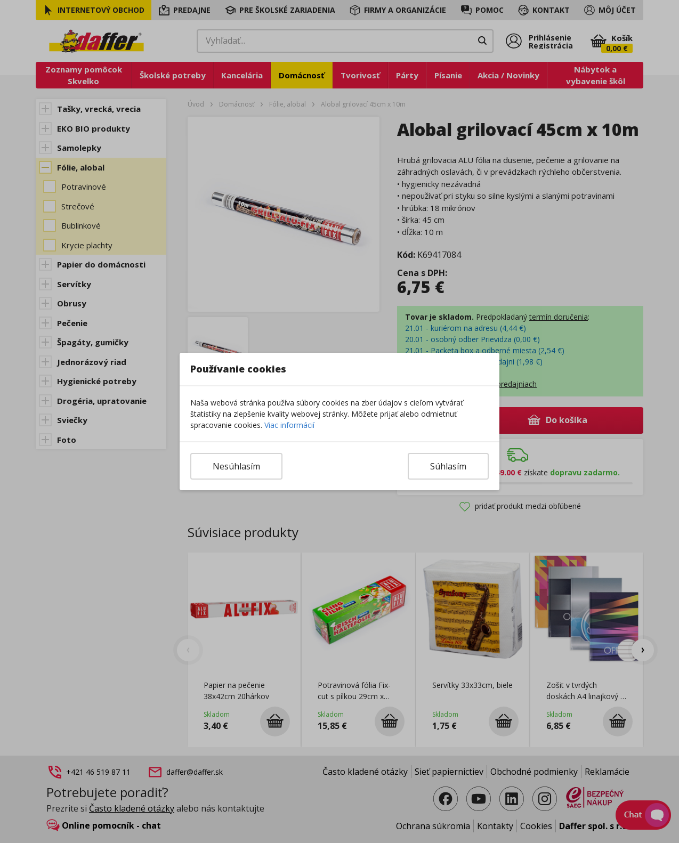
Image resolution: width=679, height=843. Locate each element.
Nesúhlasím (236, 466)
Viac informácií (289, 425)
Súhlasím (448, 466)
